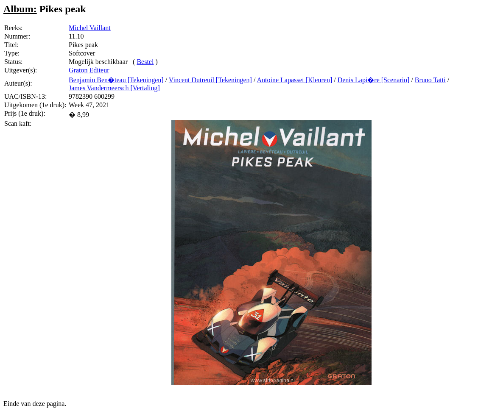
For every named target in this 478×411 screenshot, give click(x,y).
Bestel (145, 61)
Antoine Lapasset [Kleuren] (295, 79)
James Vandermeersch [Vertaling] (114, 88)
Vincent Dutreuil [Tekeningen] (210, 79)
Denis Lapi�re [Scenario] (374, 79)
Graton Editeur (89, 70)
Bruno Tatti (430, 79)
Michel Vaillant (90, 27)
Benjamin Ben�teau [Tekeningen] (116, 79)
